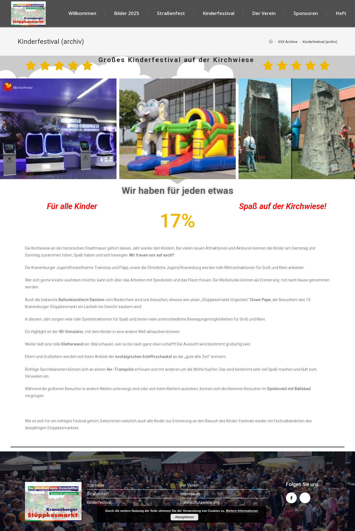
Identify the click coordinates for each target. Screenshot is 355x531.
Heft (341, 13)
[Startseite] (271, 42)
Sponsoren (305, 13)
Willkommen (82, 13)
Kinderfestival (218, 13)
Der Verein (264, 13)
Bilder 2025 (126, 13)
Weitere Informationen (242, 510)
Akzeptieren (184, 517)
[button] (5, 128)
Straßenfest (171, 13)
